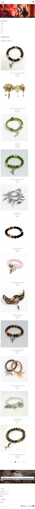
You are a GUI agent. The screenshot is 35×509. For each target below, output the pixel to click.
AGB (1, 503)
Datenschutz (2, 502)
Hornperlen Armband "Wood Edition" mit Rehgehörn (17, 454)
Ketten (2, 27)
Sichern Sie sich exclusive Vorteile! (17, 475)
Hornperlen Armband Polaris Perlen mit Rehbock (17, 179)
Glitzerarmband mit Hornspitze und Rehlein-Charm (17, 282)
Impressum (2, 501)
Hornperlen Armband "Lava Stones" (17, 248)
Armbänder (2, 23)
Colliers (2, 25)
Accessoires (2, 29)
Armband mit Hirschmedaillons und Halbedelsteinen (17, 108)
